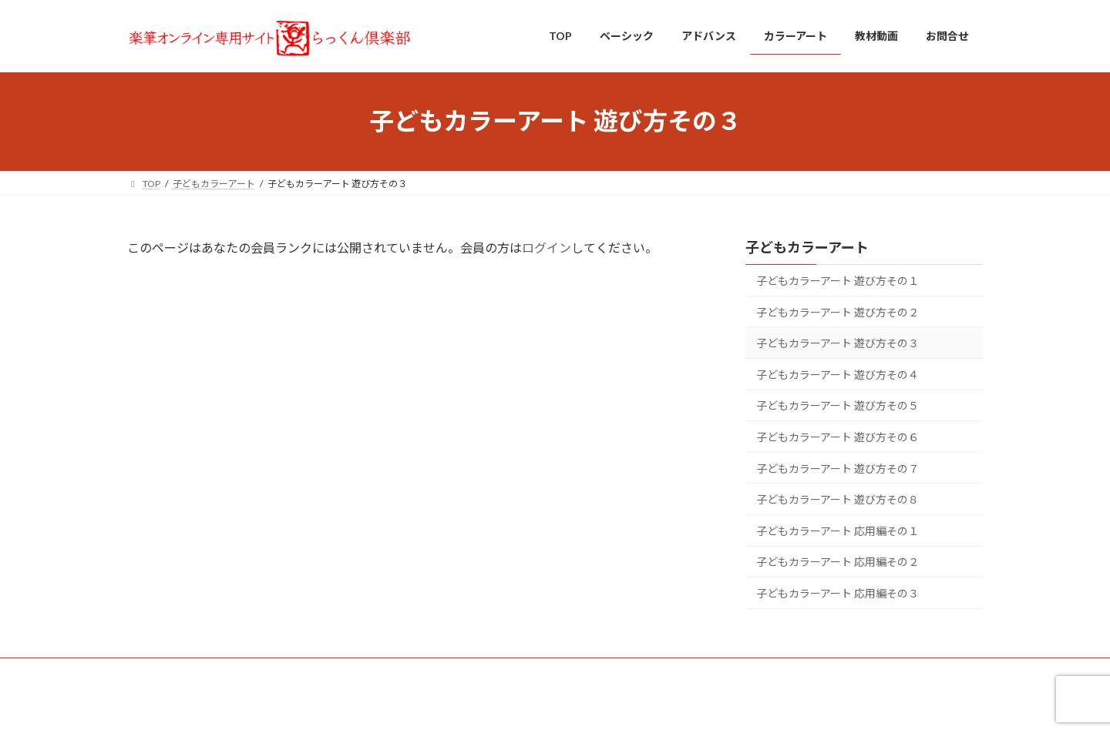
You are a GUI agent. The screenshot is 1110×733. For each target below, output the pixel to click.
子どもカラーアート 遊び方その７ (837, 467)
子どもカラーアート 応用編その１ (837, 530)
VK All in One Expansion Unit (654, 706)
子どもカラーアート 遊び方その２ (837, 311)
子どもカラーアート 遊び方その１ (837, 280)
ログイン (546, 247)
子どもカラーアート (807, 247)
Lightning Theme (551, 706)
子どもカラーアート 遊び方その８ (837, 499)
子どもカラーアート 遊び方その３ (837, 343)
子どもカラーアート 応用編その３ (837, 593)
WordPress (472, 706)
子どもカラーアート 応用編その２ (837, 561)
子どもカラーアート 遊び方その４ (837, 373)
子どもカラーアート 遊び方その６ (837, 436)
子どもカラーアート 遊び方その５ (837, 405)
